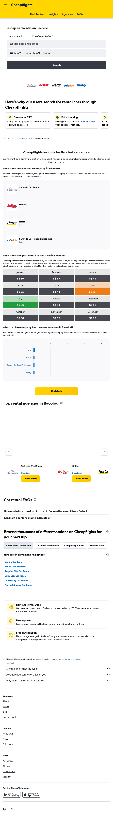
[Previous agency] (9, 452)
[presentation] (61, 402)
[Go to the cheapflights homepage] (23, 5)
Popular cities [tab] (97, 545)
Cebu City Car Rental (15, 575)
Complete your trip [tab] (74, 545)
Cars (4, 138)
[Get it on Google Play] (11, 798)
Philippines (22, 138)
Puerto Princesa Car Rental (18, 585)
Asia (12, 138)
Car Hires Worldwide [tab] (48, 545)
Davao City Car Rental (16, 580)
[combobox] (17, 36)
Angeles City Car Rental (17, 571)
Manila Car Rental (14, 562)
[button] (5, 5)
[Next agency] (104, 452)
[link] (56, 391)
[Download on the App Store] (31, 798)
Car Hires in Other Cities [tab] (18, 545)
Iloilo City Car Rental (15, 566)
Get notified (89, 121)
